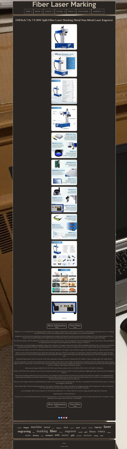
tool (90, 428)
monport (49, 435)
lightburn (59, 428)
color (101, 435)
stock (53, 428)
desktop (36, 435)
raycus (98, 427)
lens (34, 432)
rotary (101, 431)
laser (107, 427)
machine (36, 427)
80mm (92, 431)
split (72, 435)
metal (47, 427)
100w (42, 435)
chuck (19, 428)
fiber (53, 431)
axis (57, 434)
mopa (26, 427)
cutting (96, 435)
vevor (61, 432)
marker (65, 435)
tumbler (28, 435)
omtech (84, 428)
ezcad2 (80, 432)
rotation (72, 428)
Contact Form (64, 446)
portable (79, 435)
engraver (70, 431)
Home (64, 443)
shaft (65, 427)
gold (85, 432)
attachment (88, 435)
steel (78, 428)
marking (42, 431)
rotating (109, 432)
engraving (24, 431)
